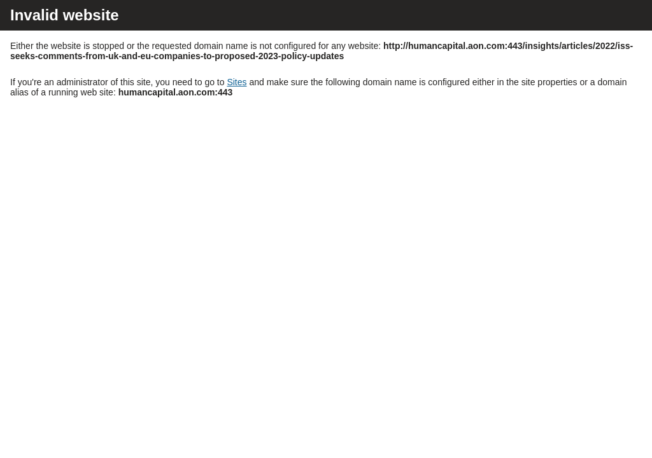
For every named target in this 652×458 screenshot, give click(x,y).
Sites (236, 82)
